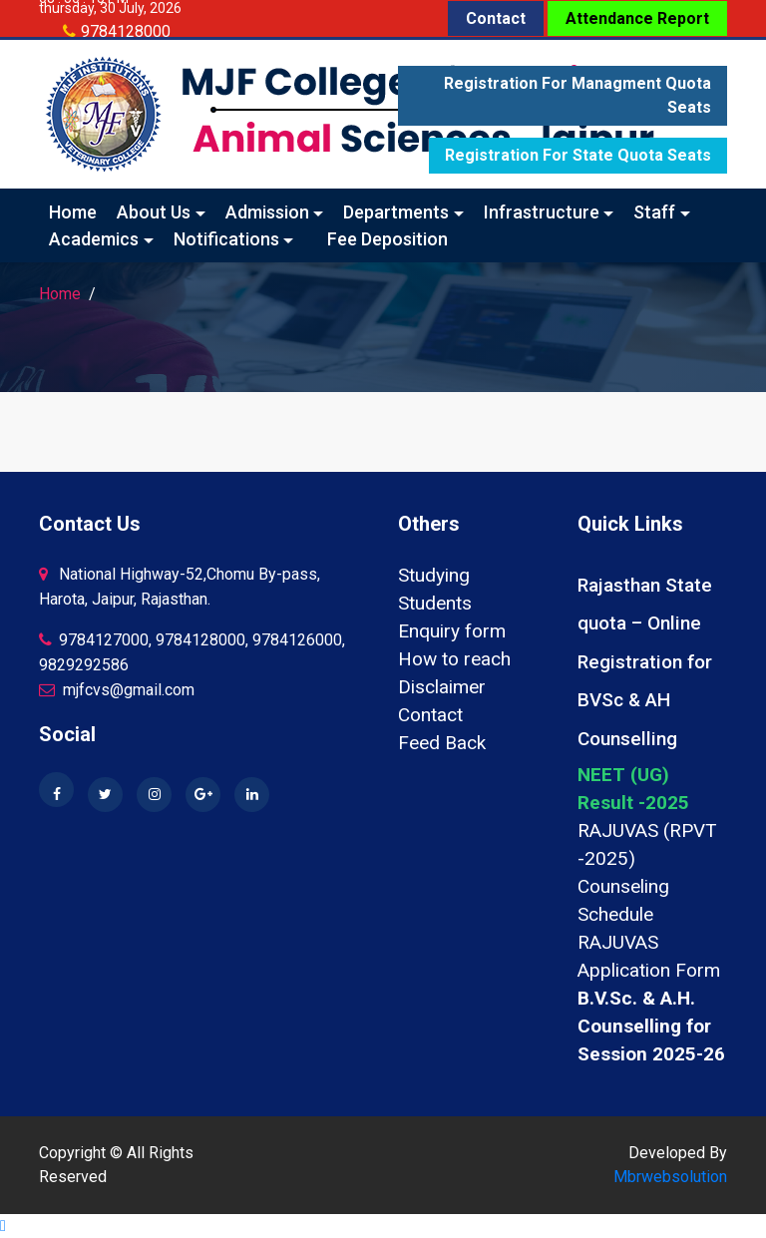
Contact (496, 18)
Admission (267, 212)
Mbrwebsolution (670, 1176)
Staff (654, 212)
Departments (396, 212)
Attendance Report (637, 18)
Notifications (226, 238)
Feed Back (442, 742)
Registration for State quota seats (578, 155)
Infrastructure (541, 212)
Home (73, 212)
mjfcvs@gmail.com (116, 689)
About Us (154, 212)
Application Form (648, 970)
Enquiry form (452, 630)
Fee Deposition (387, 238)
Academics (94, 238)
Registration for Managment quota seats (577, 95)
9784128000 (126, 31)
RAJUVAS (617, 942)
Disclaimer (442, 686)
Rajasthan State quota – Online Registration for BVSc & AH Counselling (644, 662)
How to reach (454, 658)
